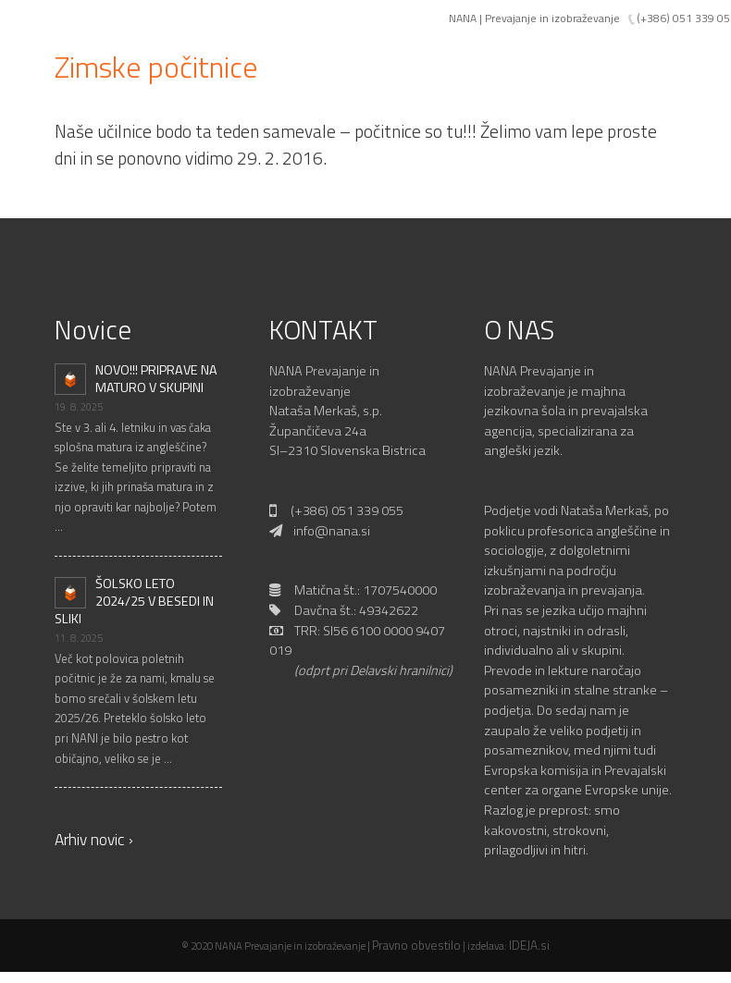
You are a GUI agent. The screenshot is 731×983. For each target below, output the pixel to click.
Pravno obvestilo (416, 945)
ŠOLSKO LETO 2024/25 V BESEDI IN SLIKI (134, 601)
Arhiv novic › (94, 839)
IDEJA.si (529, 945)
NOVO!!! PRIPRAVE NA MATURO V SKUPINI (156, 379)
